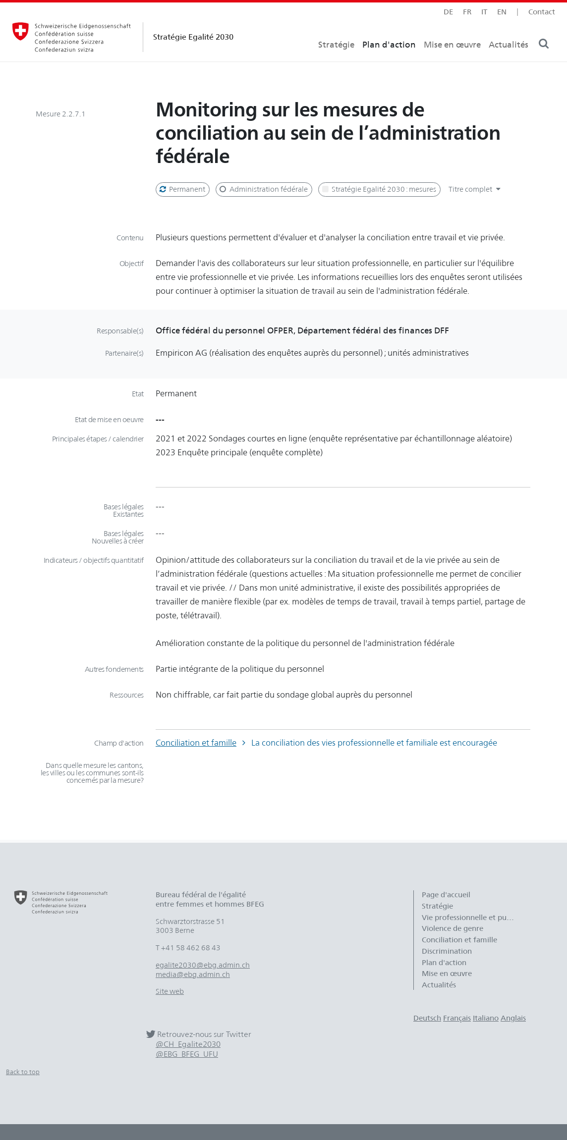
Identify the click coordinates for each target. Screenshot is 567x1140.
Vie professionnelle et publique (473, 917)
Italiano (486, 1018)
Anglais (513, 1018)
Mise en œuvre (452, 62)
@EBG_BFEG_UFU (187, 1054)
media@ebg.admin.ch (193, 974)
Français (457, 1018)
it (484, 11)
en (502, 11)
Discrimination (447, 951)
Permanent (181, 189)
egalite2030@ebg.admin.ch (203, 965)
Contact (541, 11)
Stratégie (336, 62)
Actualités (508, 62)
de (448, 11)
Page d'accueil (446, 894)
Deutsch (427, 1018)
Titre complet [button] (476, 189)
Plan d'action (389, 62)
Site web (170, 991)
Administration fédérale (262, 189)
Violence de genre (452, 928)
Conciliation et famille (196, 743)
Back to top (23, 1072)
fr (467, 11)
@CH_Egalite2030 (188, 1044)
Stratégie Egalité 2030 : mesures (378, 189)
